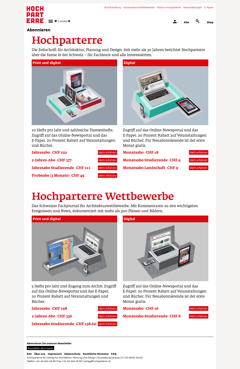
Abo (186, 22)
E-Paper (208, 7)
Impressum (55, 353)
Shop (210, 22)
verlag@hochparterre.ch (97, 361)
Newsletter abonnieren (40, 348)
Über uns (39, 353)
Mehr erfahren (107, 152)
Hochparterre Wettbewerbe (138, 7)
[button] (51, 21)
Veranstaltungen (192, 7)
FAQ (113, 353)
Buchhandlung (112, 7)
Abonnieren (38, 29)
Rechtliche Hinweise (96, 353)
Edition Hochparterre (169, 7)
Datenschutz (72, 353)
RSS (29, 353)
